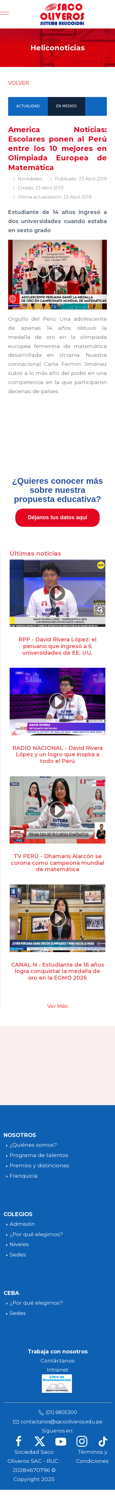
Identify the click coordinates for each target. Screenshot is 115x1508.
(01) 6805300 (61, 1412)
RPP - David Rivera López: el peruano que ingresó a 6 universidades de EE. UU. (57, 646)
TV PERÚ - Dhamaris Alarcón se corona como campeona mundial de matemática (57, 863)
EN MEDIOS (66, 106)
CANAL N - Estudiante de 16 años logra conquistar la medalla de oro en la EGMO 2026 (57, 971)
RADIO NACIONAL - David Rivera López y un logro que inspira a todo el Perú (57, 754)
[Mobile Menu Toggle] (4, 14)
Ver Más (57, 1006)
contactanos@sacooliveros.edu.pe (61, 1422)
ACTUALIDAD (27, 106)
